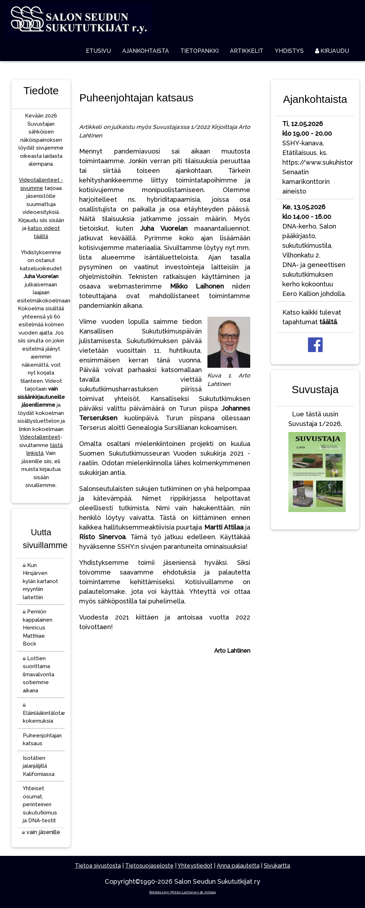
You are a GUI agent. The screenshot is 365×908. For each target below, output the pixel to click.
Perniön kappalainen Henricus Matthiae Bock (37, 627)
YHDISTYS (289, 50)
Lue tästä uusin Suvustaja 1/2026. (315, 463)
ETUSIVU (98, 50)
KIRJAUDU (332, 50)
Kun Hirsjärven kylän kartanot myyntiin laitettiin (40, 581)
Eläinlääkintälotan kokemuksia (44, 713)
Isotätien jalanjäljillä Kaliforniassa (39, 766)
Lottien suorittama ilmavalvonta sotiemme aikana (38, 674)
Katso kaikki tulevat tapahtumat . (311, 317)
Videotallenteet (40, 437)
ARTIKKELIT (246, 50)
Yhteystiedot (195, 865)
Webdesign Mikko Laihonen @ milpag (182, 892)
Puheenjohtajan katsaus (42, 739)
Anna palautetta (238, 865)
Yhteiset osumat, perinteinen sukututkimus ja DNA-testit (40, 804)
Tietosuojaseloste (149, 865)
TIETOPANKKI (199, 50)
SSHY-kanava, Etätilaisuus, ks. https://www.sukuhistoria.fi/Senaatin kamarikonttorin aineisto (318, 157)
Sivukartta (277, 865)
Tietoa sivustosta (98, 865)
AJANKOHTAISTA (145, 50)
